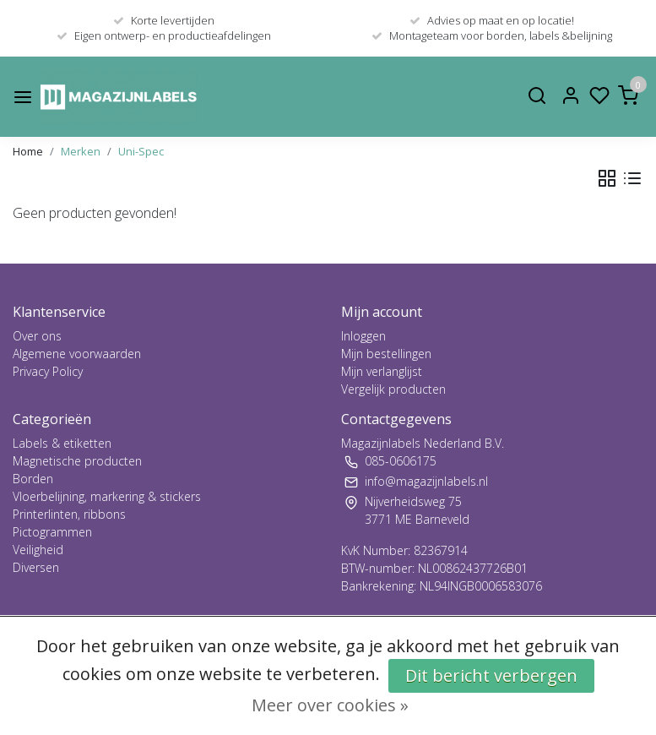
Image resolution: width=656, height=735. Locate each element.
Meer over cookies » (330, 705)
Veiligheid (38, 550)
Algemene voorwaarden (77, 354)
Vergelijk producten (393, 389)
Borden (33, 479)
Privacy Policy (48, 371)
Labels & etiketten (62, 443)
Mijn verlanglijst (381, 371)
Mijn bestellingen (386, 354)
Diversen (36, 567)
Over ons (37, 336)
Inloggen (363, 336)
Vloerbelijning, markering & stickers (107, 496)
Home (28, 151)
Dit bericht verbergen (491, 675)
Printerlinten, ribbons (69, 514)
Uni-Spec (141, 151)
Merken (80, 151)
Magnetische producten (77, 461)
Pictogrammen (52, 532)
